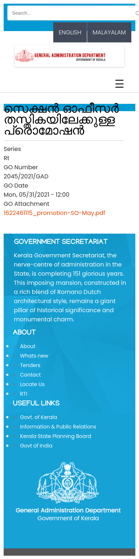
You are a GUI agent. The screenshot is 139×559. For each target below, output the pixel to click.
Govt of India (36, 445)
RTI (23, 393)
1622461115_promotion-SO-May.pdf (54, 213)
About (27, 346)
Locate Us (32, 384)
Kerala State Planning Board (55, 436)
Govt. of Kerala (38, 417)
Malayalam (109, 32)
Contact (30, 374)
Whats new (34, 355)
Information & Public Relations (58, 426)
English (70, 32)
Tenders (30, 365)
